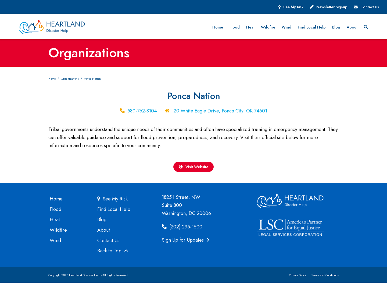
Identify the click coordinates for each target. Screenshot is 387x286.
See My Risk (293, 7)
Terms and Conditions (325, 278)
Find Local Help (113, 212)
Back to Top (112, 254)
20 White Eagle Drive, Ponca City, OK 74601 (219, 112)
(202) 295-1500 (182, 230)
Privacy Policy (297, 278)
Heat (55, 222)
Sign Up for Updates (185, 243)
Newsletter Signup (331, 7)
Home (56, 202)
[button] (377, 28)
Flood (55, 212)
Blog (101, 222)
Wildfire (58, 233)
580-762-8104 (142, 112)
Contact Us (369, 7)
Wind (55, 243)
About (103, 233)
